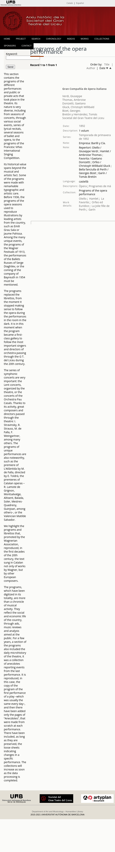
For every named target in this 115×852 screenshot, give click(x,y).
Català (70, 3)
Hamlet (93, 198)
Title (107, 64)
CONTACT (26, 46)
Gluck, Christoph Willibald (78, 107)
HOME (7, 39)
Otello (82, 198)
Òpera (83, 186)
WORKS (85, 39)
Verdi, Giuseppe (72, 96)
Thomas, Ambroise (74, 100)
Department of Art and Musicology (48, 811)
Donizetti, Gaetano (74, 103)
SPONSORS (10, 46)
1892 (82, 126)
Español (80, 3)
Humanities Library (74, 811)
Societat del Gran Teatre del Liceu (83, 118)
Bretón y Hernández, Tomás (79, 114)
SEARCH (35, 39)
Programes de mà (99, 186)
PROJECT (21, 39)
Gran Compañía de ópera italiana (84, 89)
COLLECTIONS (101, 39)
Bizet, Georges (71, 110)
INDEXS (71, 39)
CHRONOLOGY (53, 39)
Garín (92, 209)
